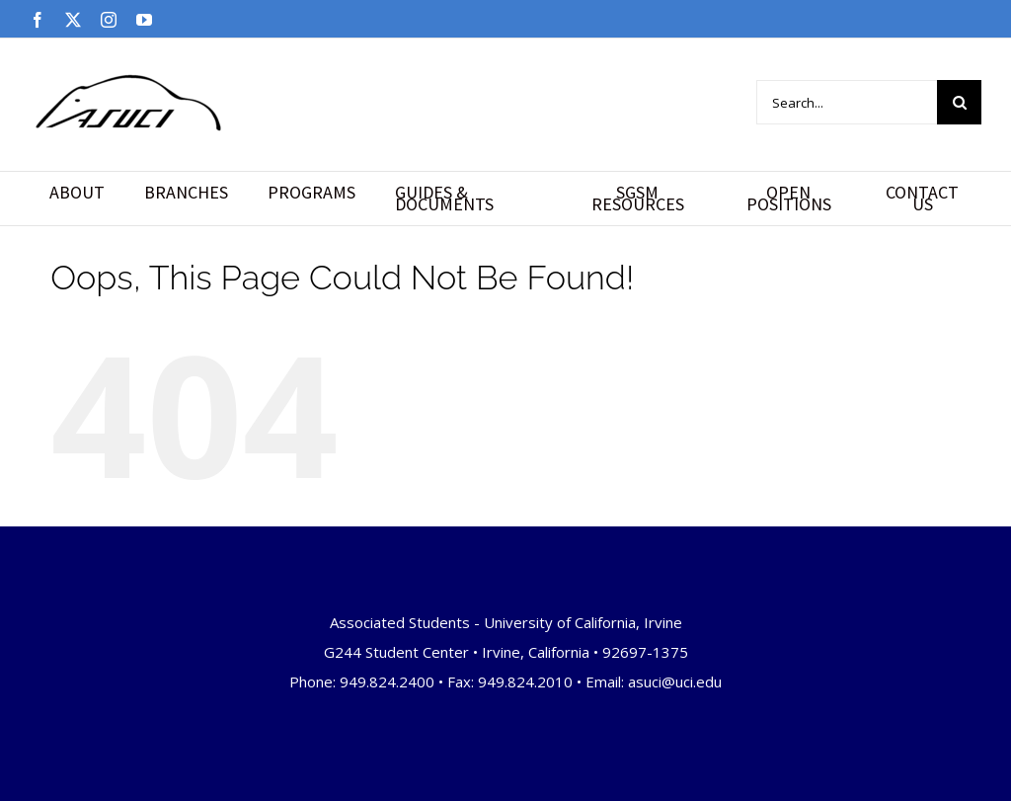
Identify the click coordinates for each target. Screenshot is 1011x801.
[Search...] (846, 102)
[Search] (959, 102)
